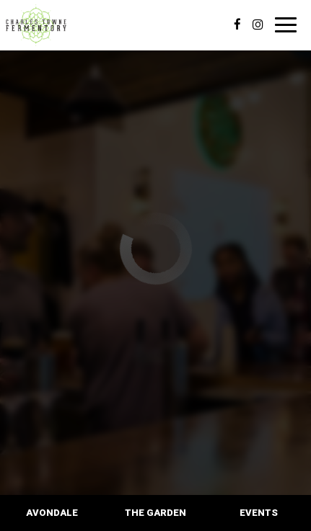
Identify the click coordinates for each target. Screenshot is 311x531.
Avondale (52, 512)
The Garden (155, 512)
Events (259, 512)
